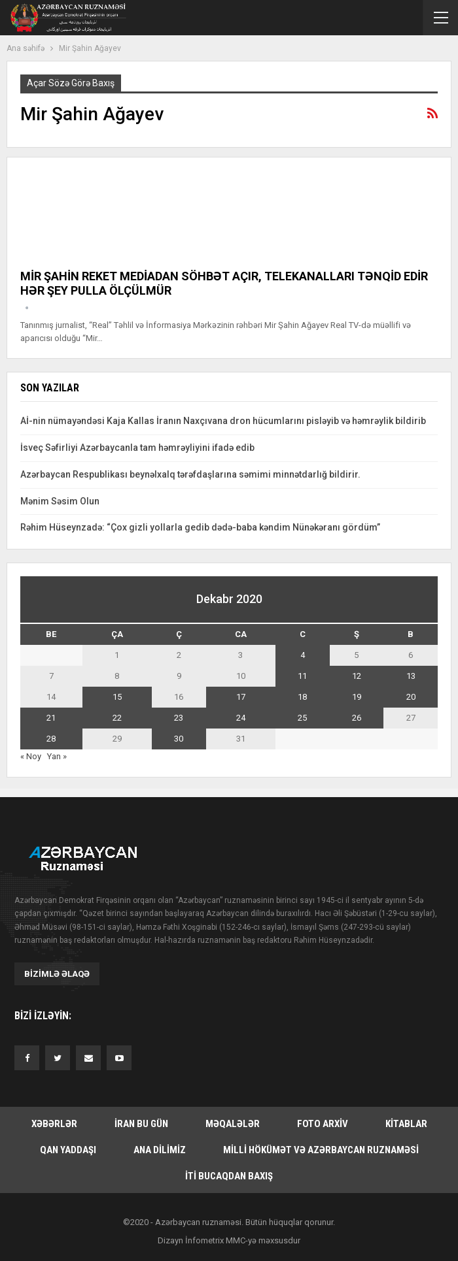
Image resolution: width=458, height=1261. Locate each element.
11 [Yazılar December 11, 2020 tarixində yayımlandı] (302, 676)
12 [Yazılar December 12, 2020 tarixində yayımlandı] (356, 676)
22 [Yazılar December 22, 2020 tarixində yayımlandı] (117, 718)
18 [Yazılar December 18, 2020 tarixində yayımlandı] (302, 697)
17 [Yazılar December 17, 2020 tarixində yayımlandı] (240, 697)
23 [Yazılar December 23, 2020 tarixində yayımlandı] (178, 718)
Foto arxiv (322, 1124)
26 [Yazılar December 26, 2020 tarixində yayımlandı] (356, 718)
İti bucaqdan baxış (229, 1176)
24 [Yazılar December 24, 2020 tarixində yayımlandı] (240, 718)
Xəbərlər (54, 1124)
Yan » (57, 756)
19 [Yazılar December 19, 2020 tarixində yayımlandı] (356, 697)
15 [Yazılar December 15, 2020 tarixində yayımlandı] (117, 697)
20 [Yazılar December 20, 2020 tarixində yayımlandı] (410, 697)
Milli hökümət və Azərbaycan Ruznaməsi (321, 1150)
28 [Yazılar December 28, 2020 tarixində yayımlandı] (51, 739)
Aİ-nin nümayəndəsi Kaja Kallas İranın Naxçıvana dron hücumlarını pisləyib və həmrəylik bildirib (223, 421)
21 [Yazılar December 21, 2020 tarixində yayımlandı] (51, 718)
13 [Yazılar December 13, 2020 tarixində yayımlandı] (410, 676)
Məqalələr (232, 1124)
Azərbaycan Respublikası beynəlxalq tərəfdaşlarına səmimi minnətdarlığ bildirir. (190, 474)
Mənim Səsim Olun (59, 501)
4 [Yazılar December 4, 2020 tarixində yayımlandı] (302, 655)
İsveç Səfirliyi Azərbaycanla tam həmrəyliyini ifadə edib (137, 447)
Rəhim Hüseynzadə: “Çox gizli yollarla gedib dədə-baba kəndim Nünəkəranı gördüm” (201, 527)
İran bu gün (141, 1124)
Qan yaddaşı (68, 1150)
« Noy (30, 756)
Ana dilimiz (159, 1150)
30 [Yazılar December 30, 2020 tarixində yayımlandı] (178, 739)
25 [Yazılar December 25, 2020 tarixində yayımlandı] (302, 718)
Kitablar (406, 1124)
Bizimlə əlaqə (57, 974)
